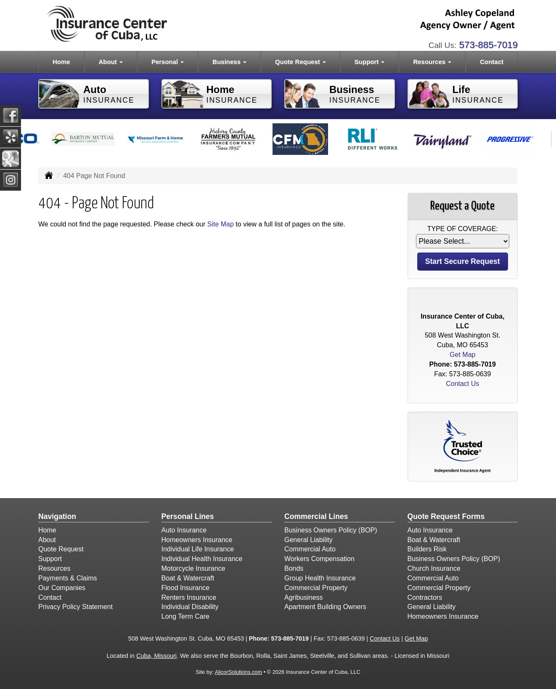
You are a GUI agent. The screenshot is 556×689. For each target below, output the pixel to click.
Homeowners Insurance (197, 539)
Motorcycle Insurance (193, 568)
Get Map (462, 354)
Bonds (293, 568)
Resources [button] (432, 61)
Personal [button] (167, 61)
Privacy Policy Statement (75, 606)
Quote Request (61, 549)
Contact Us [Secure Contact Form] (462, 383)
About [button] (111, 61)
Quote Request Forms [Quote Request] (446, 516)
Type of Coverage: (462, 228)
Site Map (220, 224)
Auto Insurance (184, 530)
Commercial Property (315, 587)
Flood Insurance (186, 587)
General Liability (308, 539)
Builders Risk (427, 549)
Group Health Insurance (320, 578)
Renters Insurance (189, 597)
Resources (54, 568)
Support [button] (370, 61)
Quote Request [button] (300, 61)
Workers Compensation (319, 558)
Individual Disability (190, 606)
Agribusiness (303, 597)
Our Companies (61, 587)
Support (50, 558)
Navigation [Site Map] (57, 516)
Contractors (425, 597)
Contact (491, 61)
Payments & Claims (67, 578)
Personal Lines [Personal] (188, 516)
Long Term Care (185, 616)
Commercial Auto (310, 549)
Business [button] (229, 61)
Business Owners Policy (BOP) (330, 530)
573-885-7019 (488, 45)
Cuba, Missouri (156, 655)
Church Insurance (434, 568)
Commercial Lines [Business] (316, 516)
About (47, 539)
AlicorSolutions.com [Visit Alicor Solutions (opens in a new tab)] (238, 672)
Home (61, 61)
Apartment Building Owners (325, 606)
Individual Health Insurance (202, 558)
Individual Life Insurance (198, 549)
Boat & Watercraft (188, 578)
